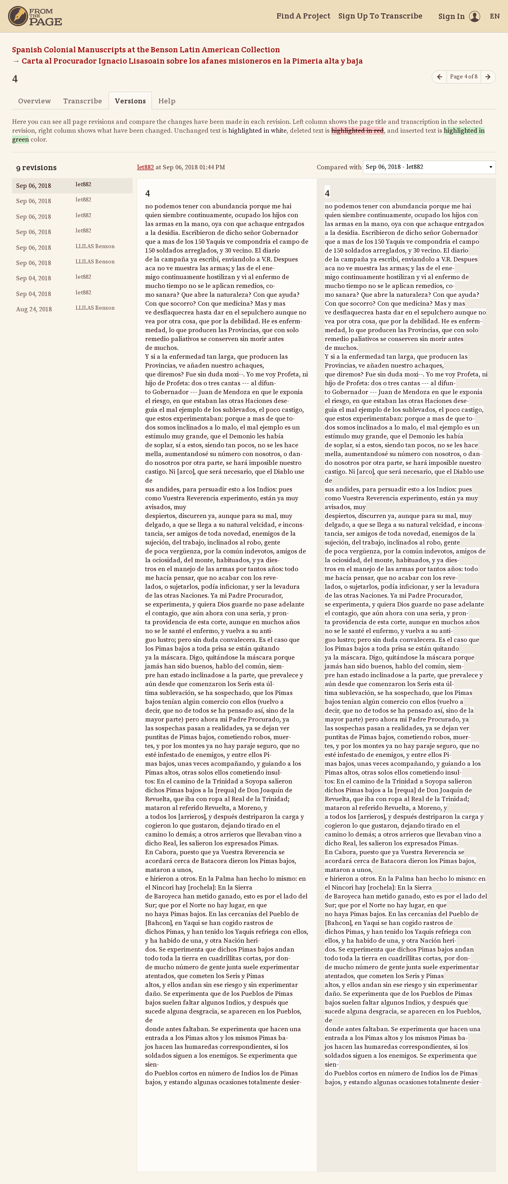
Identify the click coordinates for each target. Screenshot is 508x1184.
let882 (145, 167)
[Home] (35, 16)
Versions (130, 100)
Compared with (339, 167)
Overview (34, 100)
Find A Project (303, 15)
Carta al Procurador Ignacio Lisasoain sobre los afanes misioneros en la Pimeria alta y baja (192, 61)
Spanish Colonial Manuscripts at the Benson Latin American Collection (146, 49)
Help (167, 100)
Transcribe (82, 100)
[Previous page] (439, 77)
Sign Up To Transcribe (380, 15)
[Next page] (488, 77)
